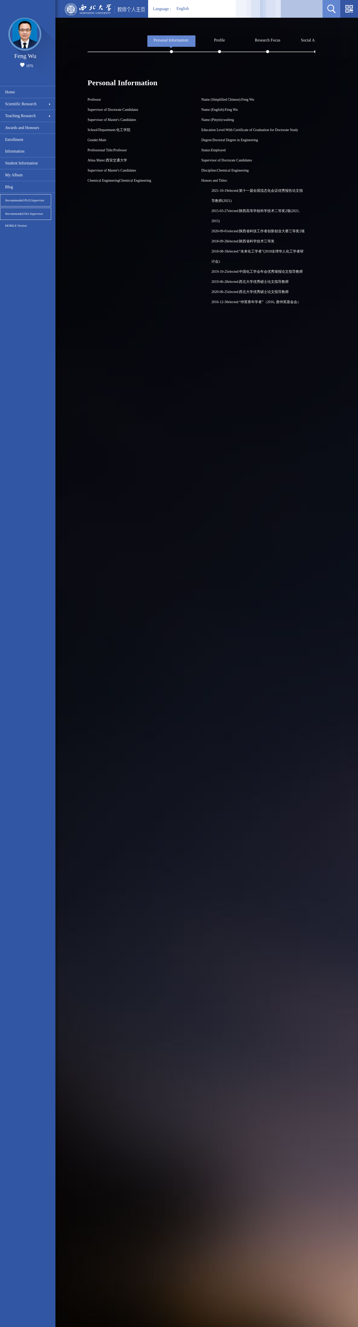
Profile (219, 40)
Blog (9, 187)
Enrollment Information (14, 145)
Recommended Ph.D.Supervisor (24, 200)
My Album (14, 175)
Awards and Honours (22, 127)
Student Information (21, 163)
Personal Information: (171, 40)
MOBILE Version (16, 225)
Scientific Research (20, 104)
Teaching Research (20, 116)
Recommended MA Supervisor (24, 214)
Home (10, 92)
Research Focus (267, 40)
